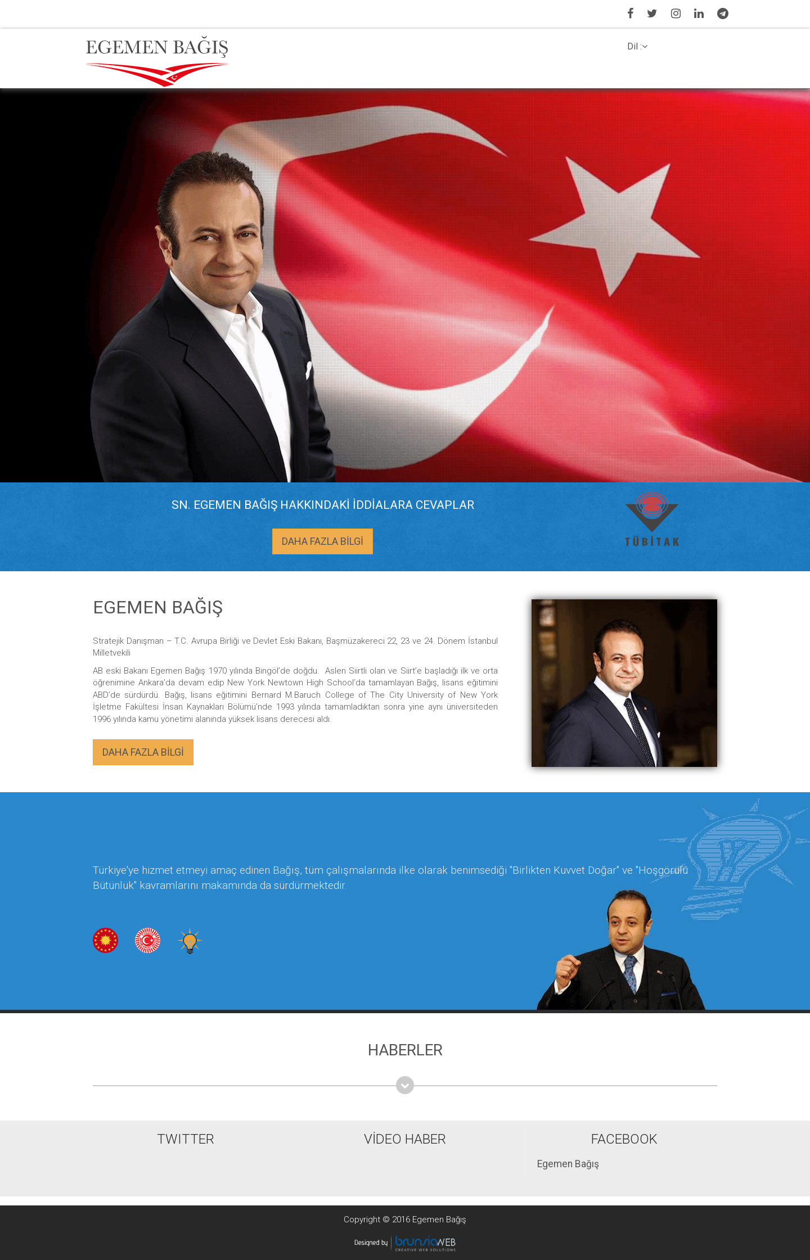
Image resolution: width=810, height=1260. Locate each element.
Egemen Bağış (568, 1163)
